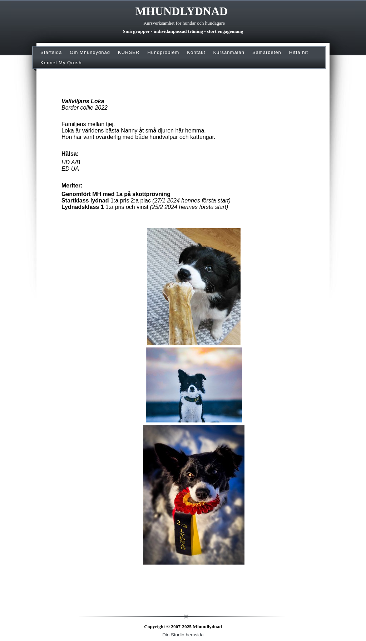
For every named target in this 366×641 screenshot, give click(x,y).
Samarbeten (266, 52)
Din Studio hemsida (183, 634)
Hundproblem (163, 52)
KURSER (128, 52)
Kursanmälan (228, 52)
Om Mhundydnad (90, 52)
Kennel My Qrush (60, 62)
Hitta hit (298, 52)
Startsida (51, 52)
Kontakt (196, 52)
